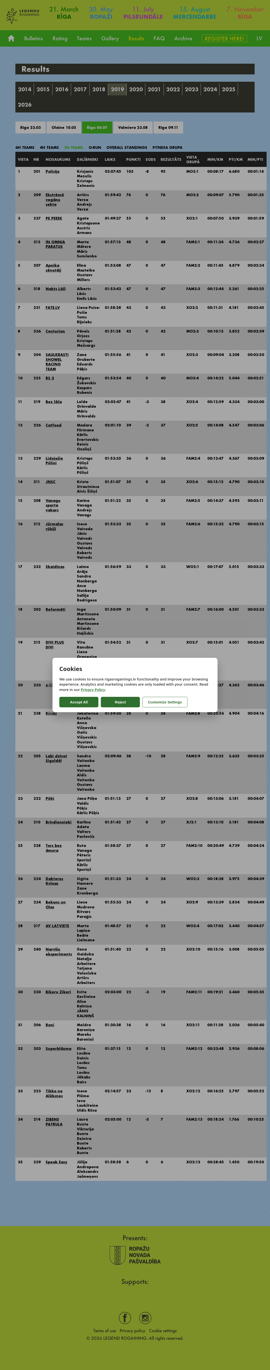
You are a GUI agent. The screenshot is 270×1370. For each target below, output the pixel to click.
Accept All (79, 702)
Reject (120, 702)
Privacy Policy (93, 689)
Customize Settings (165, 702)
